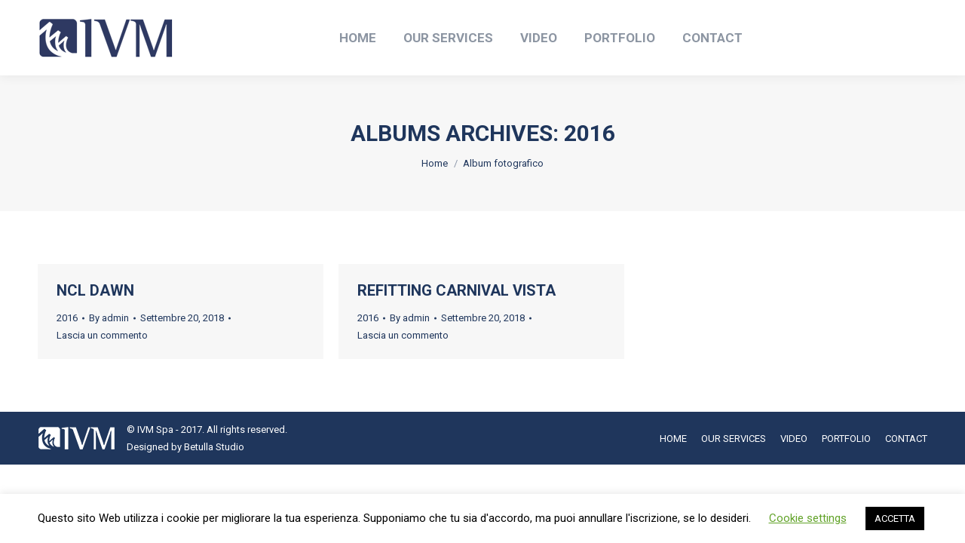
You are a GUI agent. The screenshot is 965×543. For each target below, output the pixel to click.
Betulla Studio (214, 446)
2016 (67, 318)
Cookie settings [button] (808, 518)
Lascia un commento (102, 335)
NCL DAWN (95, 290)
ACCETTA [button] (895, 518)
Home (434, 163)
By (109, 318)
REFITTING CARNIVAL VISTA (456, 290)
